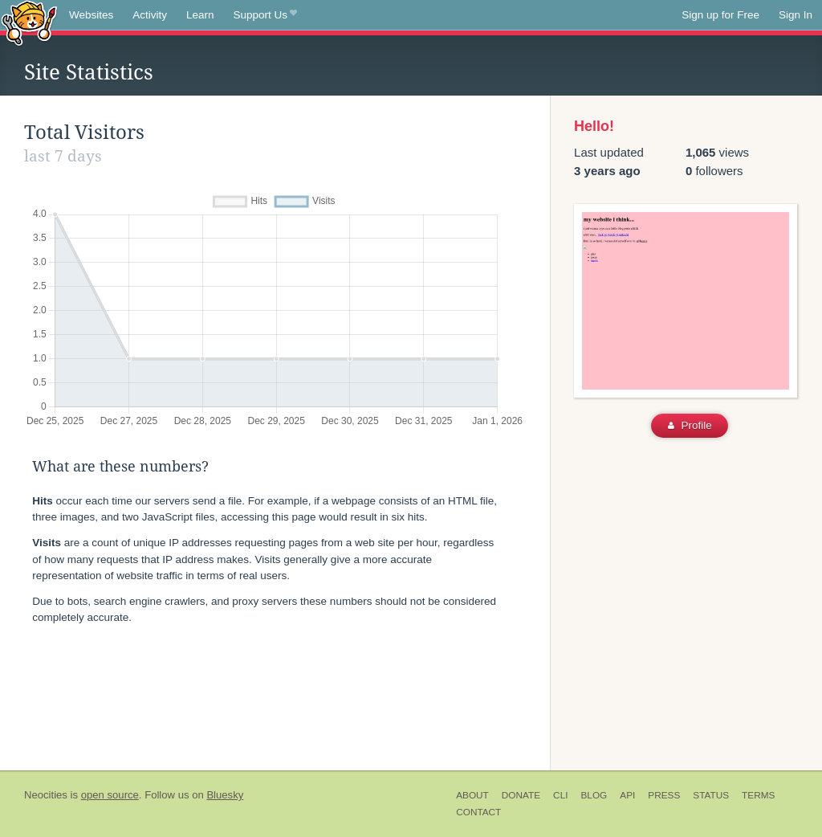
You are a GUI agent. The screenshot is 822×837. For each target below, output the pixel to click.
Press (664, 795)
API (627, 795)
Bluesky (224, 795)
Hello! (594, 126)
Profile (690, 425)
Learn (200, 15)
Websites (91, 15)
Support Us (265, 15)
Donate (521, 795)
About (472, 795)
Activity (149, 15)
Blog (593, 795)
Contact (478, 812)
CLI (560, 795)
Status (711, 795)
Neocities (45, 795)
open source (110, 795)
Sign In (795, 15)
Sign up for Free (720, 15)
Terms (758, 795)
